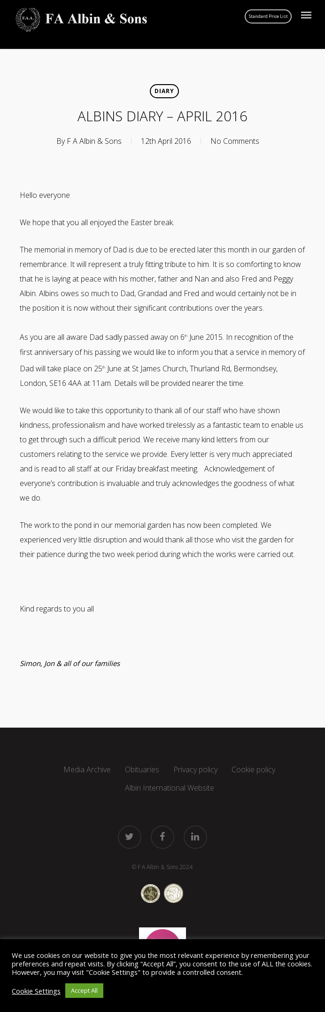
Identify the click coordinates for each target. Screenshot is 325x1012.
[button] (306, 15)
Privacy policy (195, 769)
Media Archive (87, 769)
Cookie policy (253, 769)
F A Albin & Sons (94, 141)
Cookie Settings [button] (36, 991)
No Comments (234, 141)
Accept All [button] (84, 990)
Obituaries (142, 769)
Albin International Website (169, 788)
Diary (164, 91)
